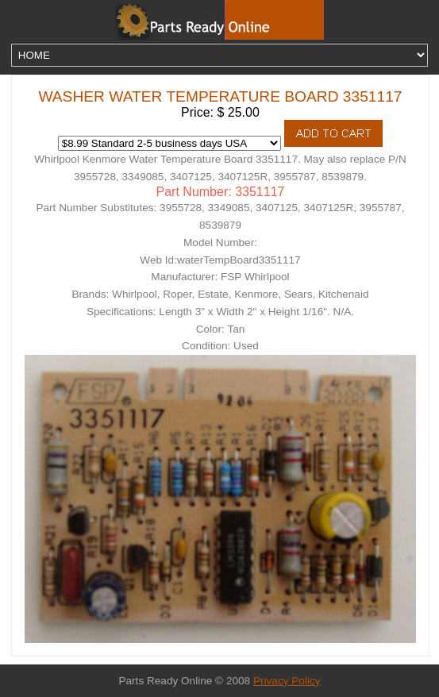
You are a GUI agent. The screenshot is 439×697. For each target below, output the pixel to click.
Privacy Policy (287, 681)
